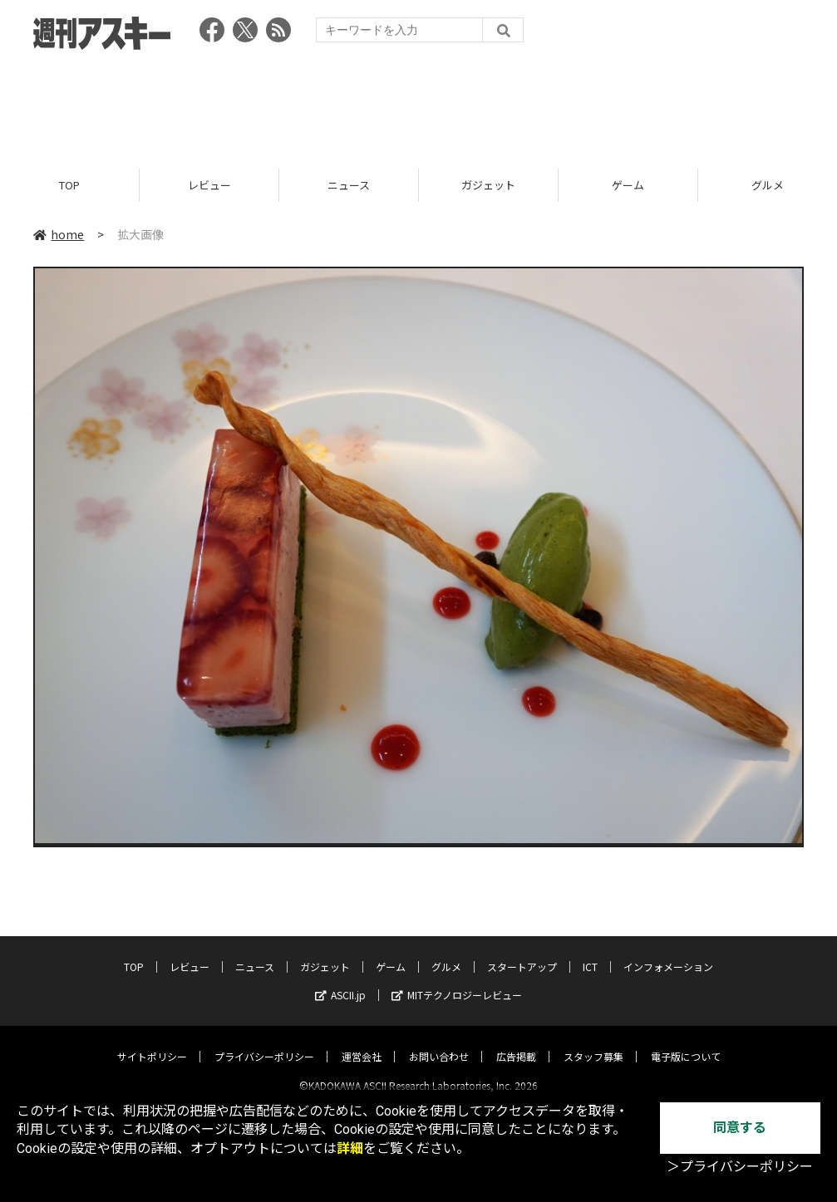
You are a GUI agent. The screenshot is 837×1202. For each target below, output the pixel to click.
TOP (69, 185)
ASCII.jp (340, 981)
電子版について (686, 1042)
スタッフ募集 (593, 1042)
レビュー (209, 185)
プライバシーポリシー (264, 1042)
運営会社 (362, 1042)
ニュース (348, 185)
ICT (590, 952)
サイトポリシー (152, 1042)
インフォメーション (668, 952)
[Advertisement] (418, 103)
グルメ (446, 952)
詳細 (350, 1148)
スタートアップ (522, 952)
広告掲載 (516, 1042)
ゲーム (628, 185)
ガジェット (488, 185)
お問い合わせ (439, 1042)
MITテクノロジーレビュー (456, 981)
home (58, 234)
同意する (739, 1128)
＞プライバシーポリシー (740, 1167)
